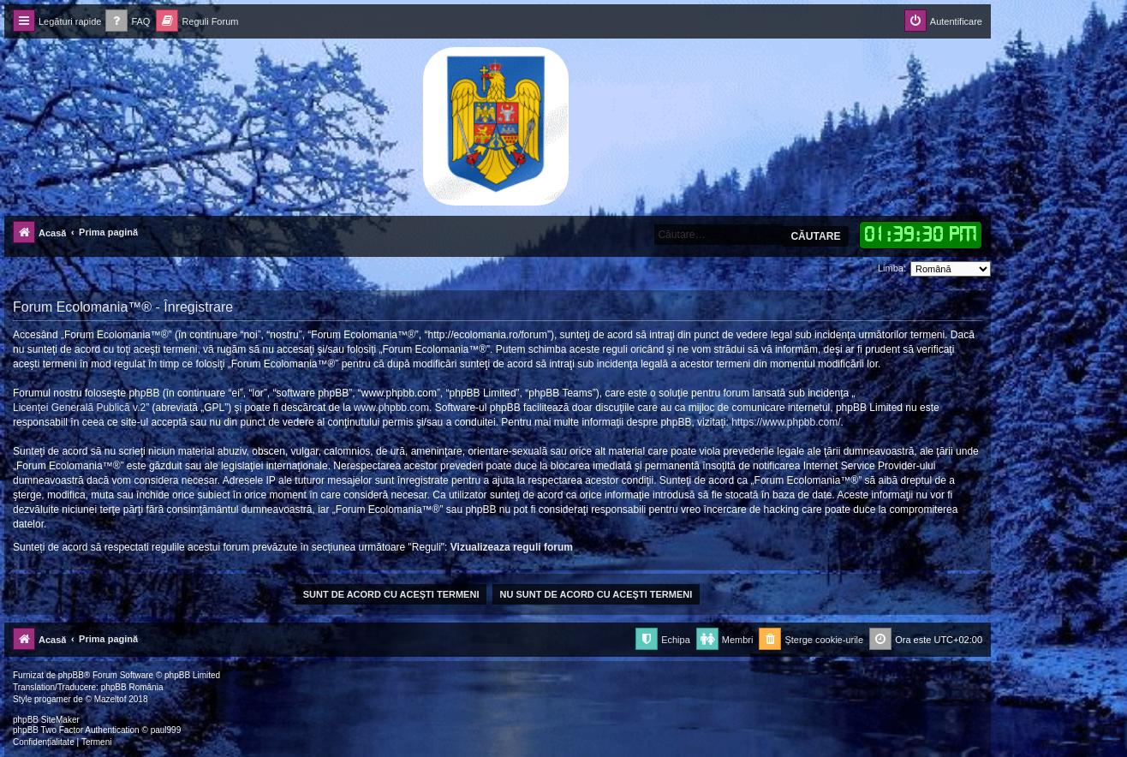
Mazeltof (110, 699)
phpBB (71, 675)
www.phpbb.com (391, 408)
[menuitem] (127, 21)
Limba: (892, 268)
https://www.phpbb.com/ (785, 422)
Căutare (815, 236)
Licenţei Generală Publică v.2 (79, 408)
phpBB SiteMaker (46, 719)
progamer (52, 699)
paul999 (166, 730)
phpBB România (132, 687)
